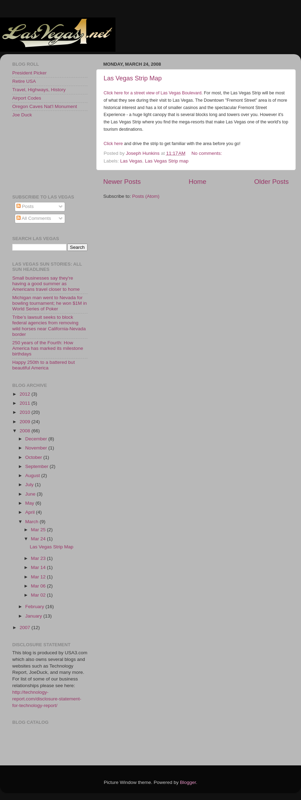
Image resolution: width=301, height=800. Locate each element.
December (36, 438)
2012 (25, 394)
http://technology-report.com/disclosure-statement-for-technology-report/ (46, 699)
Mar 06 (39, 586)
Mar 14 (39, 567)
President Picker (29, 72)
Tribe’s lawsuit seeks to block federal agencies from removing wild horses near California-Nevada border (49, 326)
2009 (25, 421)
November (36, 448)
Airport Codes (26, 98)
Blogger (188, 782)
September (37, 466)
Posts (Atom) (146, 196)
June (31, 494)
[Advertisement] (43, 155)
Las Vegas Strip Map (133, 78)
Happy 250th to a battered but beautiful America (43, 365)
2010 (25, 412)
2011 (25, 403)
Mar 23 (39, 558)
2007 (25, 627)
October (34, 457)
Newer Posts (122, 181)
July (30, 484)
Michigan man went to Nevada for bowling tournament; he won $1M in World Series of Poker (49, 303)
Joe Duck (22, 114)
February (35, 606)
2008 (25, 430)
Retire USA (24, 81)
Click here (113, 143)
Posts (25, 206)
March (32, 521)
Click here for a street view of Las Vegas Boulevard (153, 93)
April (30, 512)
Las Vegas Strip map (167, 161)
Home (197, 181)
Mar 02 (39, 595)
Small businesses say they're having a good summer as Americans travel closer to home (46, 283)
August (33, 475)
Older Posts (271, 181)
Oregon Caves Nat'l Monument (44, 106)
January (34, 616)
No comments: (207, 153)
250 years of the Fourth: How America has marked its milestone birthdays (47, 348)
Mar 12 (39, 576)
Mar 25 (39, 529)
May (30, 503)
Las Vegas (131, 161)
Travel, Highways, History (39, 89)
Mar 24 (39, 538)
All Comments (33, 218)
